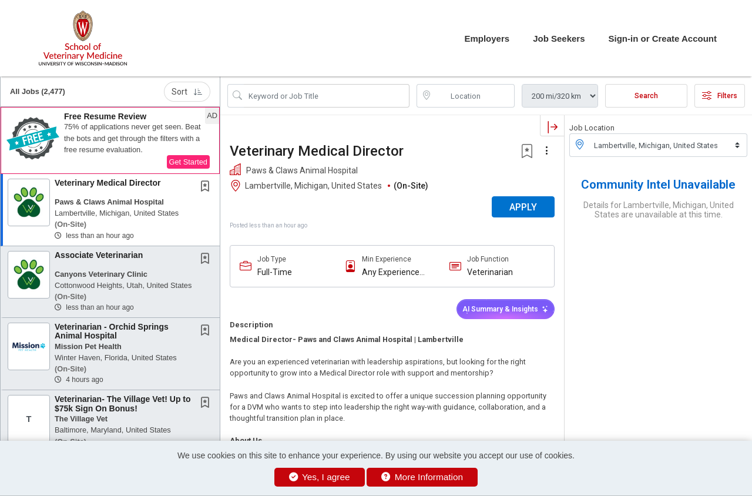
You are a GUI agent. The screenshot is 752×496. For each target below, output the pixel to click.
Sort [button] (187, 91)
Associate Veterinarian (99, 255)
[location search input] (474, 96)
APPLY (523, 207)
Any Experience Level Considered (393, 272)
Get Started (188, 161)
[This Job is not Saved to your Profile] (207, 187)
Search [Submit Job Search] (646, 96)
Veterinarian (490, 272)
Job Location (592, 127)
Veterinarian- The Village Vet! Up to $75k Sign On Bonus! (123, 403)
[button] (110, 140)
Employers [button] (486, 38)
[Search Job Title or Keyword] (326, 96)
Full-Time (274, 272)
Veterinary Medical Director (108, 182)
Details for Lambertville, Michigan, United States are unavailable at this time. (658, 209)
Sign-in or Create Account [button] (663, 38)
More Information (422, 477)
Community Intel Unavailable (658, 184)
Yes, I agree (319, 477)
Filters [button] (719, 96)
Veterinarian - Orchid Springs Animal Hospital (112, 331)
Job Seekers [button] (559, 38)
